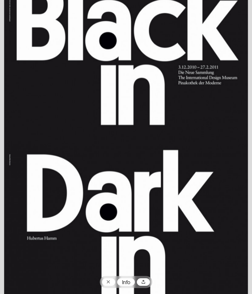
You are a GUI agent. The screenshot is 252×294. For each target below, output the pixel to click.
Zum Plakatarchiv (108, 282)
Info (126, 282)
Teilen (143, 282)
